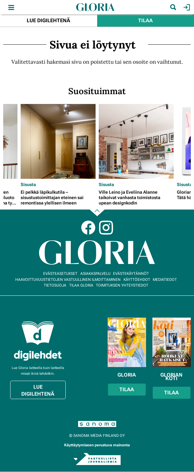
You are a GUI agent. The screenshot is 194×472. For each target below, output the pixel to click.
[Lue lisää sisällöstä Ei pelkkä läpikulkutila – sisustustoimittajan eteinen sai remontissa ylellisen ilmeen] (58, 141)
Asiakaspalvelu (95, 273)
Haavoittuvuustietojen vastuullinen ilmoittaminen (68, 279)
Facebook (88, 228)
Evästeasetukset (60, 273)
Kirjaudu (186, 7)
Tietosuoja (55, 285)
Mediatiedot (165, 279)
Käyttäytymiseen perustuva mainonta (97, 445)
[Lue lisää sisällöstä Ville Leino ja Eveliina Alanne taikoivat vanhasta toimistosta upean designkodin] (136, 141)
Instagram (106, 228)
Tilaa (145, 20)
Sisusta (28, 184)
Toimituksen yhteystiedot (122, 285)
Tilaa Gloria (81, 285)
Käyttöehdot (137, 279)
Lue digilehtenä (48, 20)
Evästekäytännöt (131, 273)
